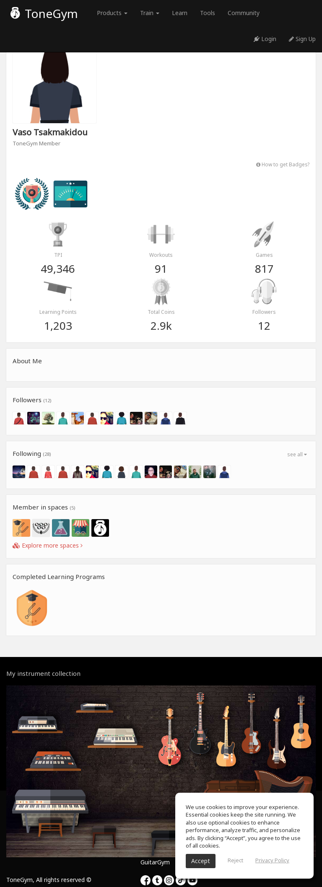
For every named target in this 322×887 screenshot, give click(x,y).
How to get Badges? (282, 164)
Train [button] (149, 13)
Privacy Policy (272, 860)
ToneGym (44, 13)
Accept (200, 861)
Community (244, 13)
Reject (235, 860)
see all (297, 454)
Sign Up (302, 39)
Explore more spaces (48, 545)
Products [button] (112, 13)
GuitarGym (155, 862)
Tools (207, 13)
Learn (179, 13)
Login (265, 39)
